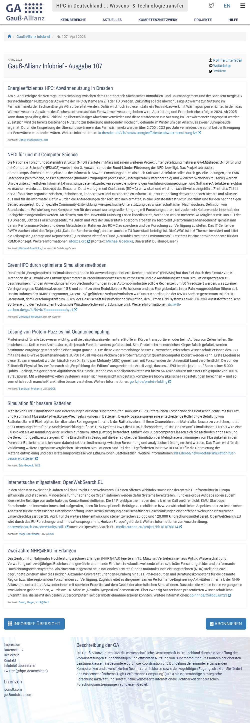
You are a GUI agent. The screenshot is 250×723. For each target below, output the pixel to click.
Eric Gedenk (26, 465)
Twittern (219, 71)
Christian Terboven (30, 316)
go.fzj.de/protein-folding (150, 382)
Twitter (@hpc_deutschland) (26, 671)
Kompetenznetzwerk (158, 20)
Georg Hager (26, 602)
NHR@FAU (42, 602)
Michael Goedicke (119, 241)
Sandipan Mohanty (30, 388)
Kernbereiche (73, 20)
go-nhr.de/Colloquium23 (210, 595)
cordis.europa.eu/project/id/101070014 (149, 527)
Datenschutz (14, 650)
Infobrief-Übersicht (34, 623)
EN (227, 6)
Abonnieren (226, 623)
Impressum (12, 645)
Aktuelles (112, 20)
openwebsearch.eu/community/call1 (38, 527)
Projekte (203, 20)
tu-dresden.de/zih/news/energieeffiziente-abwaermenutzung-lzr (149, 133)
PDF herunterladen (227, 60)
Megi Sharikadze (29, 534)
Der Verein (12, 655)
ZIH (46, 140)
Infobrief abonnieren (19, 666)
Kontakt (10, 660)
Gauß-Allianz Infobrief (33, 37)
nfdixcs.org (79, 241)
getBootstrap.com (18, 695)
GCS (53, 388)
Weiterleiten (222, 66)
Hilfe (233, 20)
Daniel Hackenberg (30, 140)
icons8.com (13, 689)
